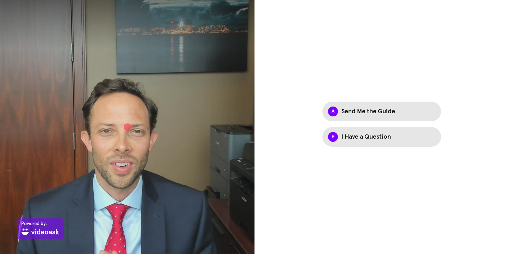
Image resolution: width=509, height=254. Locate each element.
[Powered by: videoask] (40, 228)
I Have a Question (366, 137)
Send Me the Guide (368, 111)
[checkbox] (381, 111)
